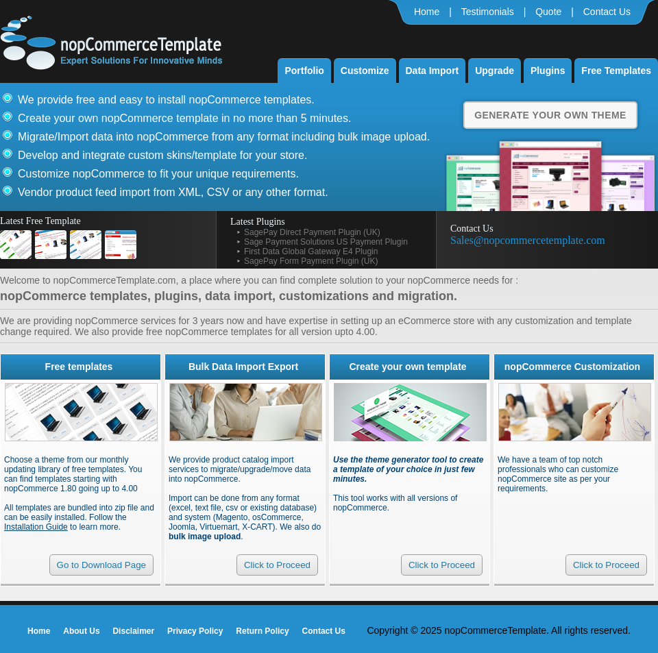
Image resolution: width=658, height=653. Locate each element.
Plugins (548, 70)
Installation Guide (36, 527)
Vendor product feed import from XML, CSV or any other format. (173, 192)
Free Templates (616, 70)
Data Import (432, 70)
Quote (548, 11)
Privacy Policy (195, 631)
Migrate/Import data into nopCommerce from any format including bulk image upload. (224, 137)
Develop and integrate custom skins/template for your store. (162, 155)
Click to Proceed (277, 565)
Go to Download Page (101, 565)
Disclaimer (133, 631)
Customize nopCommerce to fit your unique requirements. (158, 174)
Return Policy (262, 631)
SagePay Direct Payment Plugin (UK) (312, 232)
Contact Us (607, 11)
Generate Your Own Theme (550, 115)
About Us (81, 631)
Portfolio (304, 70)
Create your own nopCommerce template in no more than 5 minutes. (184, 118)
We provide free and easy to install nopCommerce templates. (166, 100)
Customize (365, 70)
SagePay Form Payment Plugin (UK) (311, 261)
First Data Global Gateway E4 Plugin (311, 251)
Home (426, 11)
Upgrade (494, 70)
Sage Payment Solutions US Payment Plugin (326, 242)
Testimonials (487, 11)
